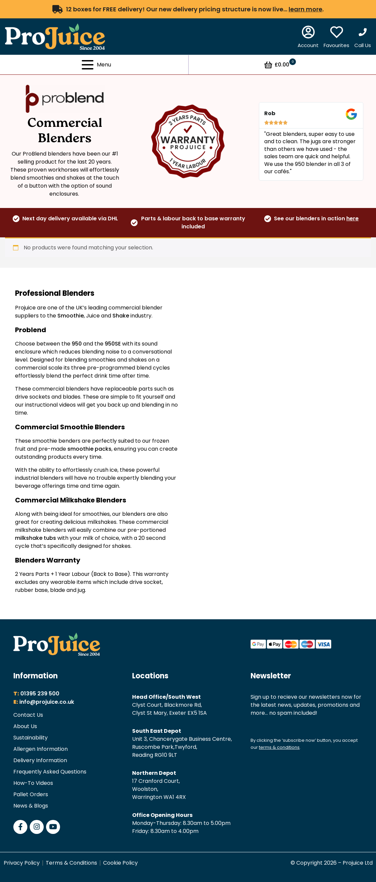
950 (77, 344)
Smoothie (70, 315)
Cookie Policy (120, 863)
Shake (120, 315)
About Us (25, 726)
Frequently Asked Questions (49, 772)
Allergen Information (40, 749)
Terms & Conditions (71, 863)
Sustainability (30, 737)
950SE (113, 344)
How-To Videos (33, 783)
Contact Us (28, 715)
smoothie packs (89, 449)
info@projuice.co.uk (46, 702)
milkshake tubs (35, 538)
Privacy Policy (22, 863)
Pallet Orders (30, 794)
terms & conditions (279, 747)
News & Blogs (30, 806)
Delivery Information (40, 760)
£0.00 (280, 64)
